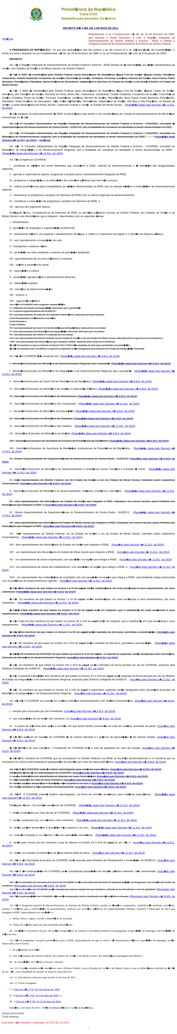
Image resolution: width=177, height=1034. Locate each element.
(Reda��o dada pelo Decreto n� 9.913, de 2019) (90, 356)
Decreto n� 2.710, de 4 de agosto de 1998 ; (38, 989)
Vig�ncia (7, 38)
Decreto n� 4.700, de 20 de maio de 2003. (38, 1001)
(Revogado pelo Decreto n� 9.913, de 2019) (40, 885)
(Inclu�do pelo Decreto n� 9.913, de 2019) (45, 483)
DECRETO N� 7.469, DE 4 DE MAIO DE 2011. (91, 28)
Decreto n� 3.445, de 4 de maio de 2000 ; (37, 995)
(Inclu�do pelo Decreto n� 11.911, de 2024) (138, 544)
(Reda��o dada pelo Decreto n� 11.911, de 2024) (32, 153)
